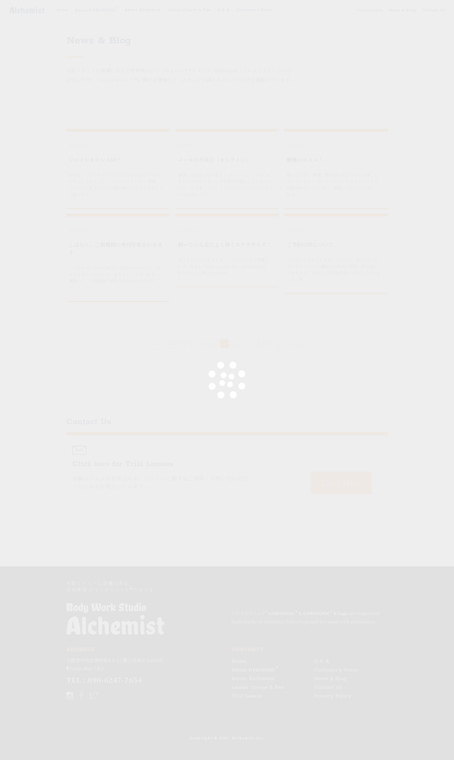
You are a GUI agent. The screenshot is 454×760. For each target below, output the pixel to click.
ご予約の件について (310, 244)
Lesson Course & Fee (188, 10)
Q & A (223, 10)
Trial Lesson (369, 10)
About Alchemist (142, 10)
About (96, 9)
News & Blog (402, 10)
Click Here (341, 547)
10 (264, 343)
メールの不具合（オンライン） (214, 159)
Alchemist (27, 10)
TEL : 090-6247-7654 (104, 680)
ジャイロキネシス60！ (95, 159)
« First (172, 343)
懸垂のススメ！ (305, 159)
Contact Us (433, 10)
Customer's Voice (254, 10)
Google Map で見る (85, 667)
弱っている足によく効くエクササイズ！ (224, 244)
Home (62, 10)
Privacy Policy (333, 696)
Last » (298, 343)
